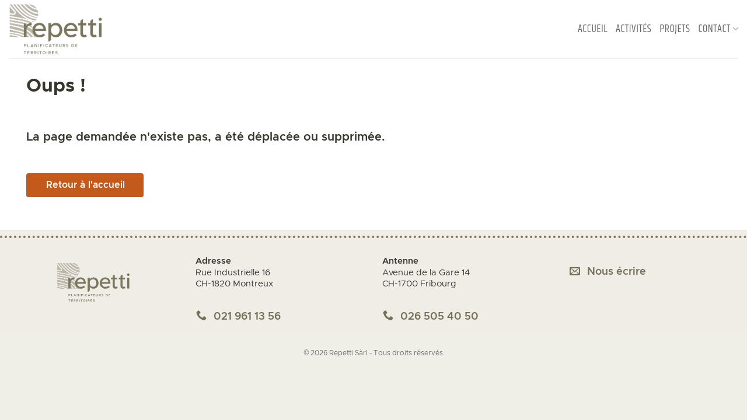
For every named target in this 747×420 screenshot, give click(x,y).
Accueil (593, 29)
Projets (674, 29)
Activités (633, 29)
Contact (718, 29)
